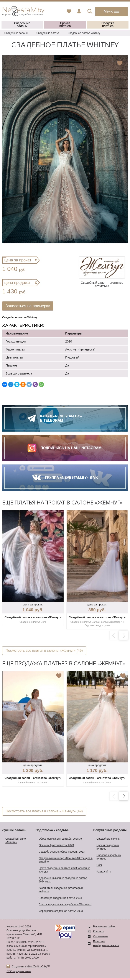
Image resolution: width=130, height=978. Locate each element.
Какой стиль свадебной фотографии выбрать (61, 890)
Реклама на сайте (104, 926)
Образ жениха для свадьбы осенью (60, 838)
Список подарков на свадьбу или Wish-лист (65, 904)
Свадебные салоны (22, 24)
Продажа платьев (108, 24)
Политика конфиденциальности (106, 943)
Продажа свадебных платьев (109, 857)
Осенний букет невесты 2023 (56, 845)
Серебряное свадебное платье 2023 (61, 910)
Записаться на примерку (27, 306)
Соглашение (100, 936)
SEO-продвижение (19, 971)
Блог (99, 865)
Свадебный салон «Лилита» (16, 840)
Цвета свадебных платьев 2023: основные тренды (64, 870)
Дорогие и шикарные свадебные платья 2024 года (63, 880)
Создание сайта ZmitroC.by (29, 966)
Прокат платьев (65, 24)
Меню (111, 11)
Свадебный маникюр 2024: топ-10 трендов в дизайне (66, 860)
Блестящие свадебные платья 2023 (60, 898)
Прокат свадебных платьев (108, 847)
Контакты (98, 931)
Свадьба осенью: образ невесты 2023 (62, 851)
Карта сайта (104, 871)
